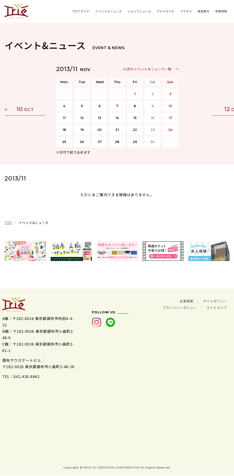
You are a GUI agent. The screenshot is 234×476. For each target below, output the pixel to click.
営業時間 (221, 11)
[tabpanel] (25, 251)
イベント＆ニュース (108, 11)
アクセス (186, 11)
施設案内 (204, 11)
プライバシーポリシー (174, 307)
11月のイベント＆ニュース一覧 (147, 69)
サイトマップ (215, 307)
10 (26, 109)
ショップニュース (139, 11)
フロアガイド (81, 11)
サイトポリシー (213, 301)
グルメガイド (166, 11)
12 (207, 109)
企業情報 (182, 301)
